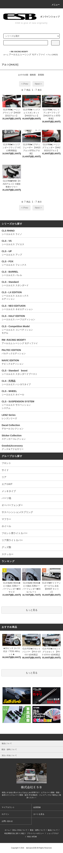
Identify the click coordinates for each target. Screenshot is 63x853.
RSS (29, 837)
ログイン (5, 814)
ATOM (34, 837)
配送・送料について (37, 830)
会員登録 (37, 807)
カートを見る (38, 814)
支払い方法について (19, 830)
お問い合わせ (7, 821)
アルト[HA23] (52, 55)
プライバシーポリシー (35, 833)
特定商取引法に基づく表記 (14, 833)
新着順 (41, 75)
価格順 (33, 75)
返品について (53, 830)
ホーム (5, 55)
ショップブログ (53, 833)
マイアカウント (8, 807)
